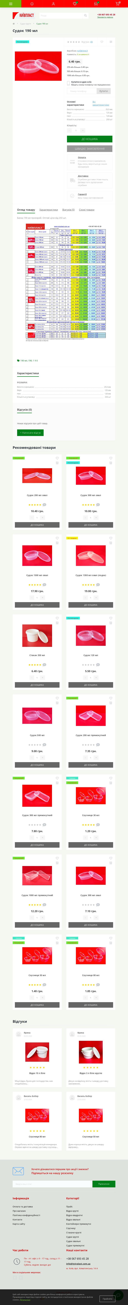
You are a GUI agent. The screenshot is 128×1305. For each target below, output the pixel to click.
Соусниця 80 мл (90, 973)
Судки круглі (25, 23)
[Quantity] (75, 130)
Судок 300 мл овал (91, 893)
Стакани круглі (73, 1230)
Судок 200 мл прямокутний (91, 733)
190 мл (23, 358)
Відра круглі (72, 1209)
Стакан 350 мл (37, 653)
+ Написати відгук (30, 431)
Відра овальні (73, 1217)
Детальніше (25, 1300)
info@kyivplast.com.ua (78, 1262)
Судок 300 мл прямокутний (37, 813)
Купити (104, 91)
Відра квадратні (74, 1213)
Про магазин (19, 1209)
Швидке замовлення (89, 147)
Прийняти (107, 1298)
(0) (91, 41)
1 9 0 (35, 358)
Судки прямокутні (75, 1243)
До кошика (89, 138)
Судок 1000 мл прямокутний (37, 893)
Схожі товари (86, 208)
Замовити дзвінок (105, 17)
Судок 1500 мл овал (37, 573)
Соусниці (70, 1226)
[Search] (85, 16)
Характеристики (48, 208)
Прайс (69, 1205)
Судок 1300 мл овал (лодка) (91, 573)
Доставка (83, 174)
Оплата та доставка (23, 1205)
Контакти (17, 1217)
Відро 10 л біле (37, 1071)
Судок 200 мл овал (37, 493)
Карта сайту (19, 1222)
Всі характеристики (101, 103)
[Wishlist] (101, 41)
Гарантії (82, 192)
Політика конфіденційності (26, 1213)
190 (30, 358)
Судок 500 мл (37, 733)
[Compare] (110, 41)
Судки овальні (73, 1239)
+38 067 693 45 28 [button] (77, 1257)
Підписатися (103, 1182)
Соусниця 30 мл (90, 813)
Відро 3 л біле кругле (91, 1071)
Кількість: (72, 125)
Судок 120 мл (90, 653)
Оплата (82, 155)
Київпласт (82, 50)
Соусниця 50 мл (37, 973)
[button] (53, 3)
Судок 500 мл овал (91, 493)
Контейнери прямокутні (78, 1222)
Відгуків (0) (68, 208)
